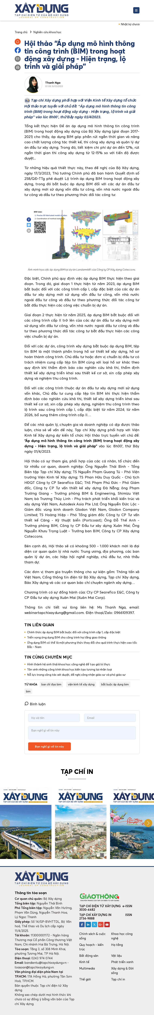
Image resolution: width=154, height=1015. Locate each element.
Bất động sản (88, 955)
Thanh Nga (53, 82)
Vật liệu (116, 955)
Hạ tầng (117, 945)
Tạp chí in (118, 979)
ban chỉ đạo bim (51, 684)
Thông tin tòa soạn (31, 893)
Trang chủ (21, 32)
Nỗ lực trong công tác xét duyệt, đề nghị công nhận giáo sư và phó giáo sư (76, 674)
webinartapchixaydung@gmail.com (54, 613)
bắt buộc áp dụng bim (115, 684)
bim (28, 691)
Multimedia (87, 968)
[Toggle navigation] (136, 10)
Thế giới (85, 979)
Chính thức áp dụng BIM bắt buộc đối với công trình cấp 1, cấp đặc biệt (73, 632)
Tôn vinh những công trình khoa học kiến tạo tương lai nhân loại (69, 669)
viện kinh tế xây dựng (81, 684)
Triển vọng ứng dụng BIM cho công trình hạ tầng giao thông (66, 637)
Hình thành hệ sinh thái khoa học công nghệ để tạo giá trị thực (68, 664)
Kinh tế (84, 962)
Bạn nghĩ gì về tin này (49, 746)
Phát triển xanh (122, 962)
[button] (148, 823)
